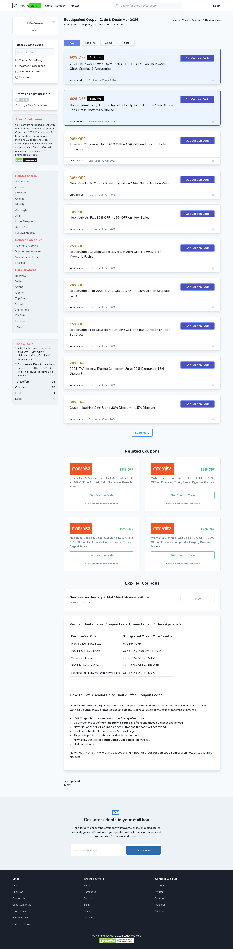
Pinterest (160, 898)
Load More (142, 433)
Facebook (160, 885)
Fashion (22, 77)
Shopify (20, 304)
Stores (87, 885)
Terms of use (19, 911)
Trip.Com (20, 298)
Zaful (18, 216)
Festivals (89, 917)
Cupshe (20, 187)
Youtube (159, 911)
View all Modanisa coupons (101, 504)
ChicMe (19, 199)
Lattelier (20, 193)
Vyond (19, 287)
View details (77, 81)
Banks (87, 904)
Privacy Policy (20, 917)
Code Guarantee (21, 904)
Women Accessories (30, 66)
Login (217, 6)
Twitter (159, 892)
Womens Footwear (29, 72)
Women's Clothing (191, 20)
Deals (126, 43)
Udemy (19, 293)
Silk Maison (22, 182)
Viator (19, 281)
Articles (75, 6)
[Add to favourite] (53, 22)
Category (60, 6)
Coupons (100, 43)
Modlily (19, 204)
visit (35, 30)
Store (48, 6)
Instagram (160, 904)
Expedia (20, 321)
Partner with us (21, 924)
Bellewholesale (25, 233)
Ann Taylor (22, 210)
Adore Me (21, 227)
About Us (17, 892)
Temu (18, 327)
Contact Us (18, 898)
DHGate (20, 315)
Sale (152, 43)
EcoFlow (20, 276)
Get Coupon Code (197, 59)
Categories (90, 892)
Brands (88, 898)
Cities (87, 911)
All (75, 43)
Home (173, 20)
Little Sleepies (24, 221)
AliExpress (22, 310)
